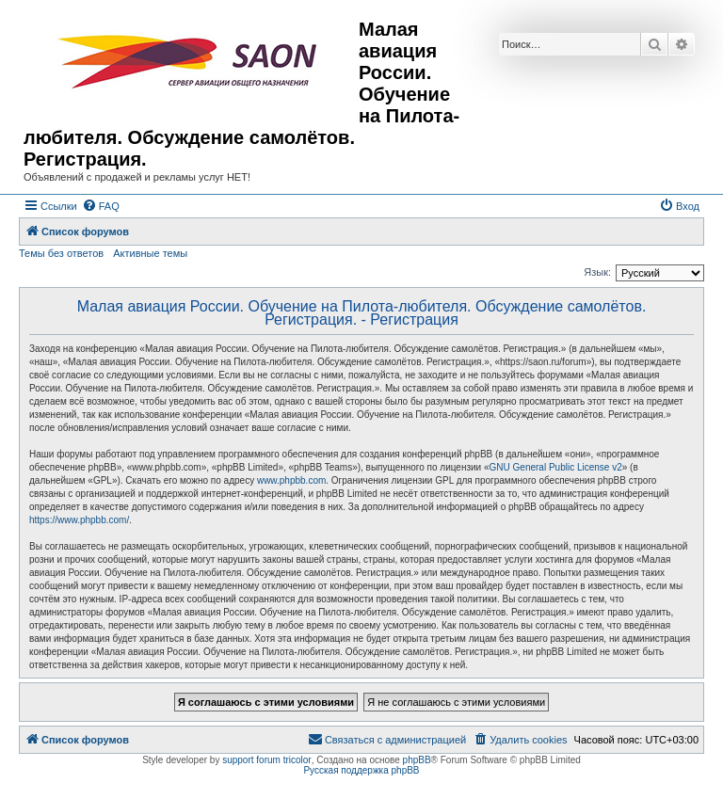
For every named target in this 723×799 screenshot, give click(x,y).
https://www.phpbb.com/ (79, 520)
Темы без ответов (61, 253)
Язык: (597, 272)
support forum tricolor (266, 760)
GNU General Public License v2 (556, 467)
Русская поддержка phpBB (361, 770)
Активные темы (150, 253)
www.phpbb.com (291, 480)
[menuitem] (101, 206)
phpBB (417, 760)
